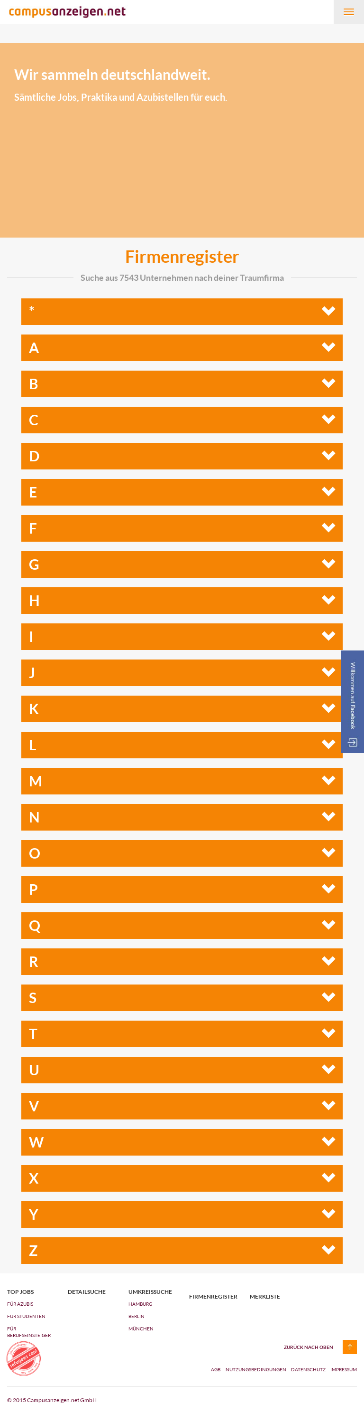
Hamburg (140, 1304)
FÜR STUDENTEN (26, 1316)
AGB (215, 1369)
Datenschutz (309, 1369)
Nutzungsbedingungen (256, 1369)
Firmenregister (212, 1297)
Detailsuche (87, 1292)
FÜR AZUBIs (20, 1304)
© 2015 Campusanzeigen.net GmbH (52, 1400)
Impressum (343, 1369)
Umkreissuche (150, 1292)
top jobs (20, 1292)
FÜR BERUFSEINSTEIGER (29, 1332)
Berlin (136, 1316)
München (141, 1328)
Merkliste (265, 1297)
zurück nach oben (308, 1347)
